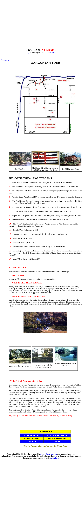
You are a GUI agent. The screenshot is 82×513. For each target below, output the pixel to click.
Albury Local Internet (48, 454)
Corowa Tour (50, 52)
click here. (55, 458)
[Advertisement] (23, 24)
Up (28, 52)
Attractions (5, 60)
